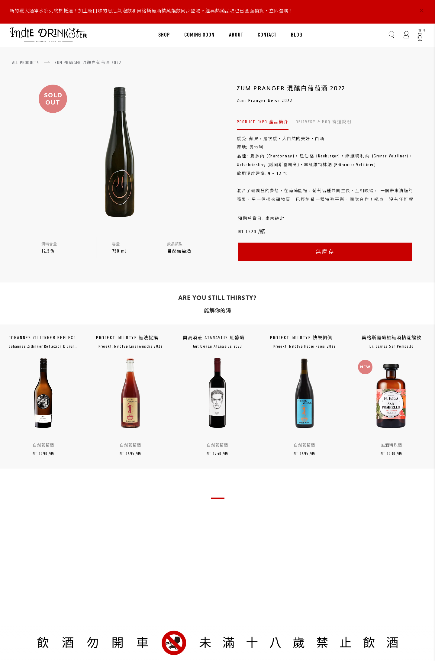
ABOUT (236, 34)
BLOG (296, 34)
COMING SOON (199, 34)
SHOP (164, 34)
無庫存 (325, 252)
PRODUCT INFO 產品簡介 (262, 122)
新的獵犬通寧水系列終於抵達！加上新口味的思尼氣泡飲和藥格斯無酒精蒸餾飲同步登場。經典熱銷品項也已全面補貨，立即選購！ (152, 11)
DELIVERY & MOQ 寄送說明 (324, 122)
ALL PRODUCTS (25, 62)
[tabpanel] (43, 406)
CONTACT (267, 34)
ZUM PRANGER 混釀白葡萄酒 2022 (87, 62)
